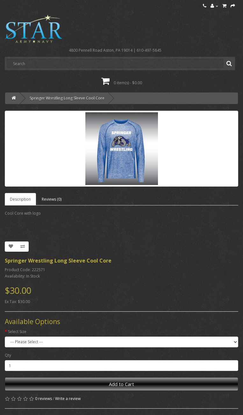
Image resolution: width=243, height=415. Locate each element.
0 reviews (43, 398)
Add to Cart (121, 384)
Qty (8, 355)
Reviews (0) (51, 199)
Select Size (17, 331)
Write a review (68, 398)
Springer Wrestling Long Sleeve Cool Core (67, 98)
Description (20, 199)
